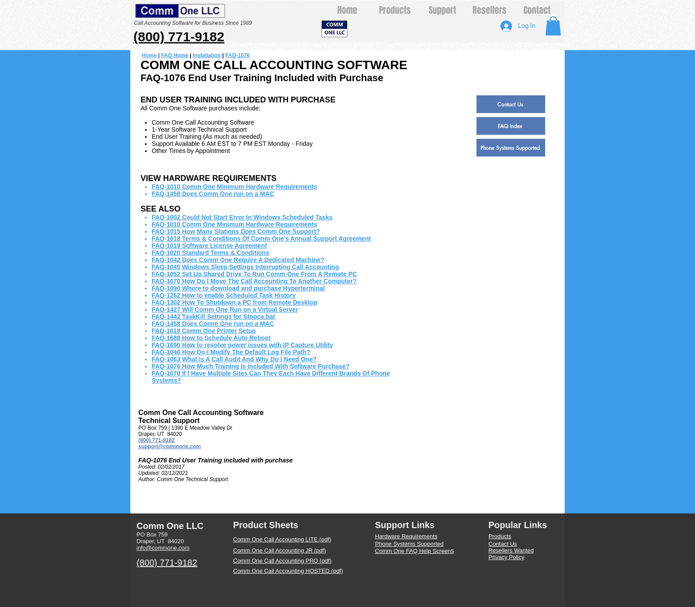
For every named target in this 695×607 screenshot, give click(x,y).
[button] (553, 25)
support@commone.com (169, 446)
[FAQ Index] (510, 126)
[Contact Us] (510, 104)
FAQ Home (174, 55)
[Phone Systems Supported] (510, 148)
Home (149, 55)
